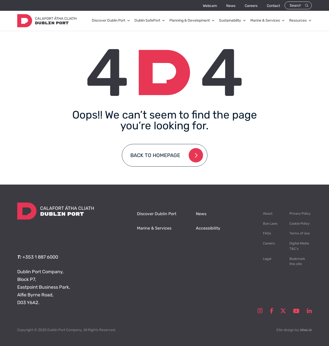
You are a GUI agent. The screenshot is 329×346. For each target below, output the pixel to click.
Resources (300, 20)
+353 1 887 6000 (40, 257)
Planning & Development (192, 20)
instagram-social (260, 311)
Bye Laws (270, 223)
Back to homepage (155, 155)
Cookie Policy (299, 223)
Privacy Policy (299, 213)
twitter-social (283, 311)
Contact (273, 6)
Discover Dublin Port (111, 20)
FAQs (267, 233)
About (267, 213)
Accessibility (208, 228)
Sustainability (232, 20)
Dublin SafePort (149, 20)
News (230, 6)
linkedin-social (309, 311)
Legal (267, 259)
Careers (251, 6)
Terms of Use (299, 233)
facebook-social (271, 311)
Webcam (210, 6)
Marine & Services (267, 20)
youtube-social (296, 311)
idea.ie (306, 330)
